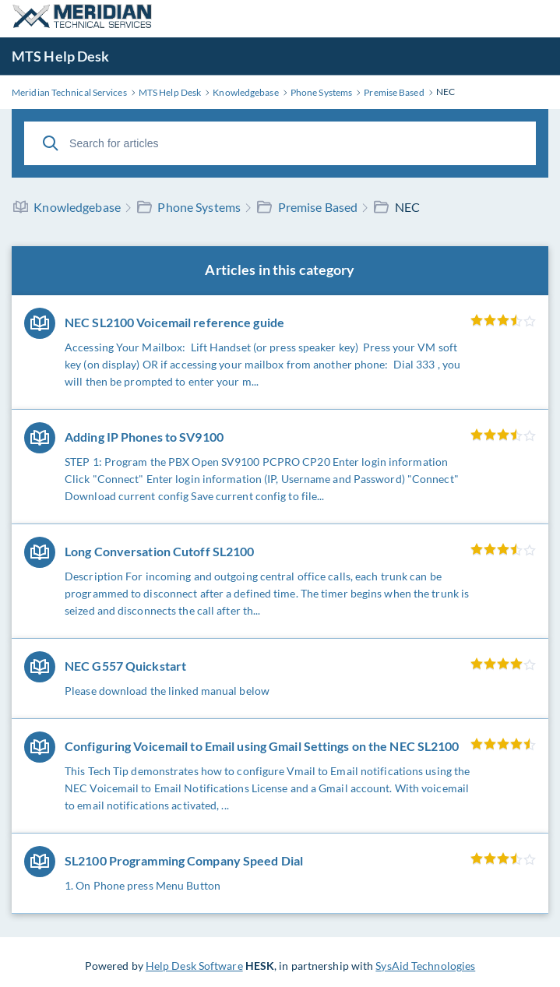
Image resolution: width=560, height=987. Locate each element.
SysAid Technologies (425, 965)
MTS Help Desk (60, 56)
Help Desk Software (194, 965)
